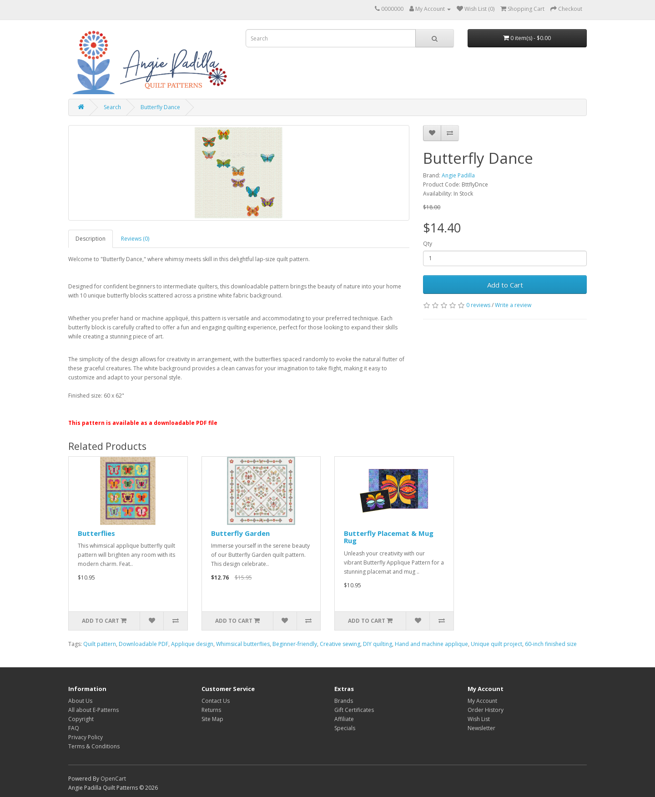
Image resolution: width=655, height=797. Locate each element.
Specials (344, 728)
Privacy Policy (85, 737)
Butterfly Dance (160, 107)
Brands (343, 701)
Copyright (81, 719)
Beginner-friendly (294, 644)
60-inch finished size (551, 644)
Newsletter (481, 728)
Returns (211, 710)
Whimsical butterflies (243, 644)
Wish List (479, 719)
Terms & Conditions (94, 746)
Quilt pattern (99, 644)
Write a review (513, 305)
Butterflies (96, 533)
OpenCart (113, 778)
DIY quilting (377, 644)
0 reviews (478, 305)
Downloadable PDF (143, 644)
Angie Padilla (458, 175)
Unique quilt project (496, 644)
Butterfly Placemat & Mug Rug (388, 537)
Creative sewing (340, 644)
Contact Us (216, 701)
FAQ (73, 728)
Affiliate (344, 719)
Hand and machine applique (431, 644)
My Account (482, 701)
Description (91, 238)
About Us (80, 701)
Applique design (192, 644)
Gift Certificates (354, 710)
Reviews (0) (135, 238)
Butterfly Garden (240, 533)
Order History (486, 710)
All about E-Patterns (93, 710)
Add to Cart (505, 284)
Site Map (212, 719)
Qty (427, 243)
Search (112, 107)
